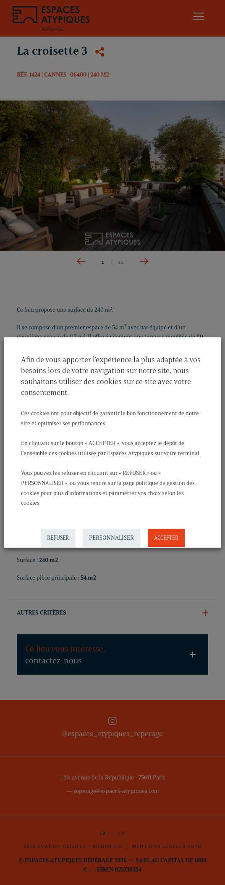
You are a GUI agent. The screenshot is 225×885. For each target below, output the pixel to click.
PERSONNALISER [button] (111, 537)
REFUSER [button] (58, 537)
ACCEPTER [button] (166, 537)
